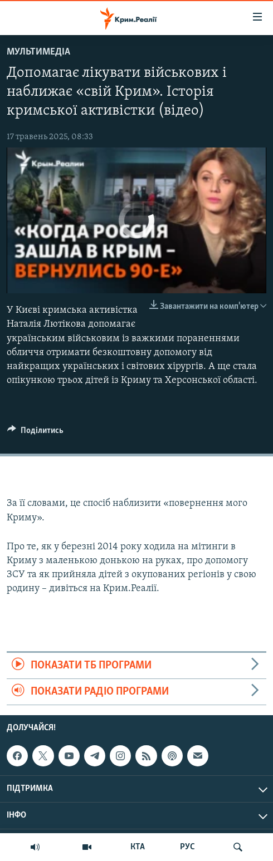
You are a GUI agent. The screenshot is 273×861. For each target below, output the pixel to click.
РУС (187, 847)
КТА (137, 847)
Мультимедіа (38, 52)
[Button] (35, 433)
